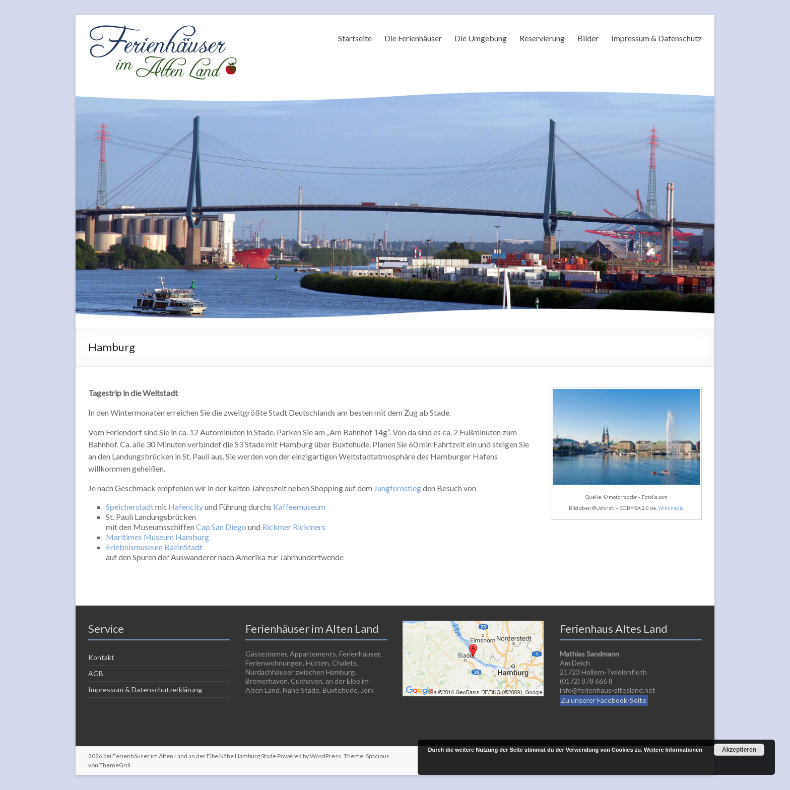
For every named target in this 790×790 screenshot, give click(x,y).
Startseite (355, 38)
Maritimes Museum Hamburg (157, 537)
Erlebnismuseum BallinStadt (154, 547)
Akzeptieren (739, 749)
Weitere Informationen (673, 750)
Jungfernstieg (397, 488)
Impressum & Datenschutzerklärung (145, 689)
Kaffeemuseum (299, 506)
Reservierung (542, 38)
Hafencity (185, 506)
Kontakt (101, 657)
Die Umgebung (480, 38)
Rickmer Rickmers (293, 527)
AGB (95, 673)
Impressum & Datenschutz (656, 38)
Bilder (588, 38)
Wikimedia (671, 508)
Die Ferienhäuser (413, 38)
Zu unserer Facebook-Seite (603, 700)
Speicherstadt (130, 506)
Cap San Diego (221, 527)
